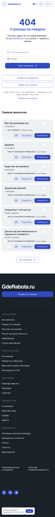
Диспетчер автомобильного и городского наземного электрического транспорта (21, 233)
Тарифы (5, 415)
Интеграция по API (11, 370)
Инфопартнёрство (10, 383)
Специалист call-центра (18, 210)
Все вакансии (8, 320)
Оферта (5, 420)
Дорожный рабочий (15, 188)
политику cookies (18, 512)
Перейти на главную (27, 98)
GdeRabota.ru (19, 38)
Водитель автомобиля (17, 166)
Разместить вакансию (12, 361)
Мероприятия (8, 452)
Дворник (9, 145)
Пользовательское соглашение (10, 468)
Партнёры (6, 388)
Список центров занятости (14, 334)
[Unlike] (48, 123)
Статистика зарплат (11, 343)
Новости (6, 447)
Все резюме (7, 356)
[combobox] (26, 52)
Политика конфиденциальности (38, 468)
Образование (8, 338)
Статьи (5, 443)
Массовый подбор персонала (15, 365)
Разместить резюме (11, 324)
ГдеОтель (6, 393)
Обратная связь (9, 411)
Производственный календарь (16, 433)
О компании (7, 406)
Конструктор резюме (12, 329)
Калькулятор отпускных (13, 438)
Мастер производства (17, 123)
